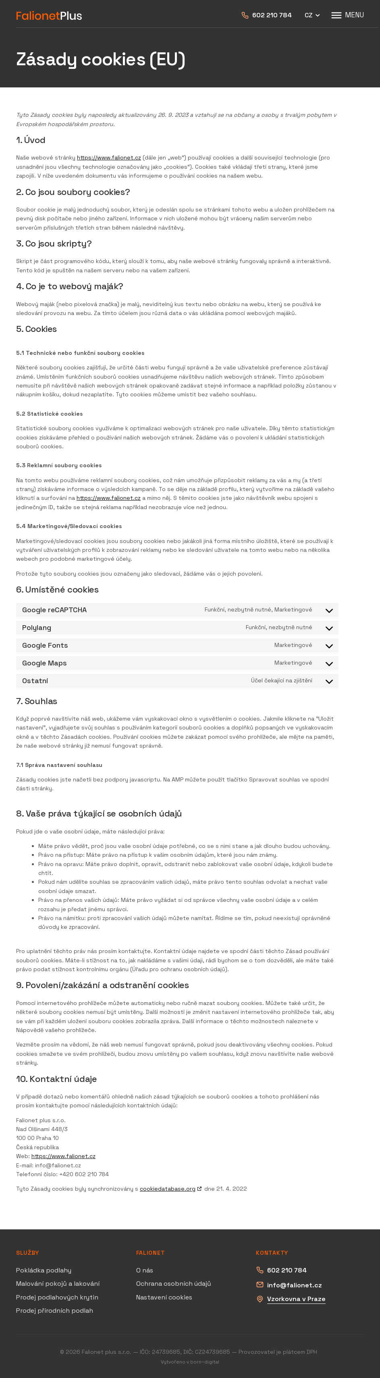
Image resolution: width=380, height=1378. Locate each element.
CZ (313, 15)
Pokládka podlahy (43, 1270)
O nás (144, 1270)
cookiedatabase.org (167, 1188)
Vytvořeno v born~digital (190, 1362)
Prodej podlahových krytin (57, 1297)
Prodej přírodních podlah (54, 1310)
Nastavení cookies (164, 1297)
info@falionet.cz (294, 1285)
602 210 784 (272, 15)
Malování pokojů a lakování (58, 1283)
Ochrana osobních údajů (173, 1283)
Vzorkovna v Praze (296, 1299)
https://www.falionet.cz (109, 157)
